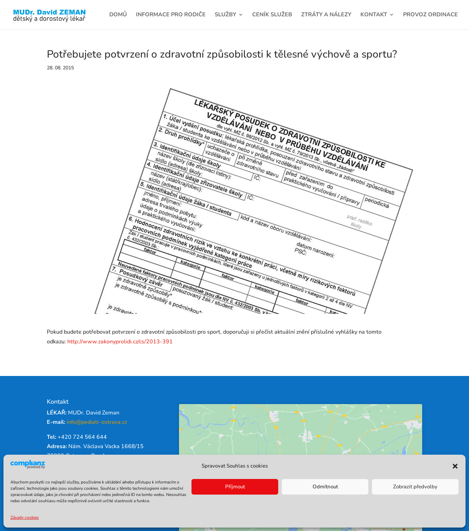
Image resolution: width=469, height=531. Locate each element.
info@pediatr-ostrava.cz (97, 422)
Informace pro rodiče (171, 15)
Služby (225, 15)
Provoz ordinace (430, 15)
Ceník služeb (272, 15)
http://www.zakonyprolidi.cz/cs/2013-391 (120, 341)
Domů (118, 15)
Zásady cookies (24, 517)
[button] (455, 466)
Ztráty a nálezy (326, 15)
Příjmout (235, 486)
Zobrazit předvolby (415, 486)
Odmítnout (325, 486)
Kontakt (373, 15)
